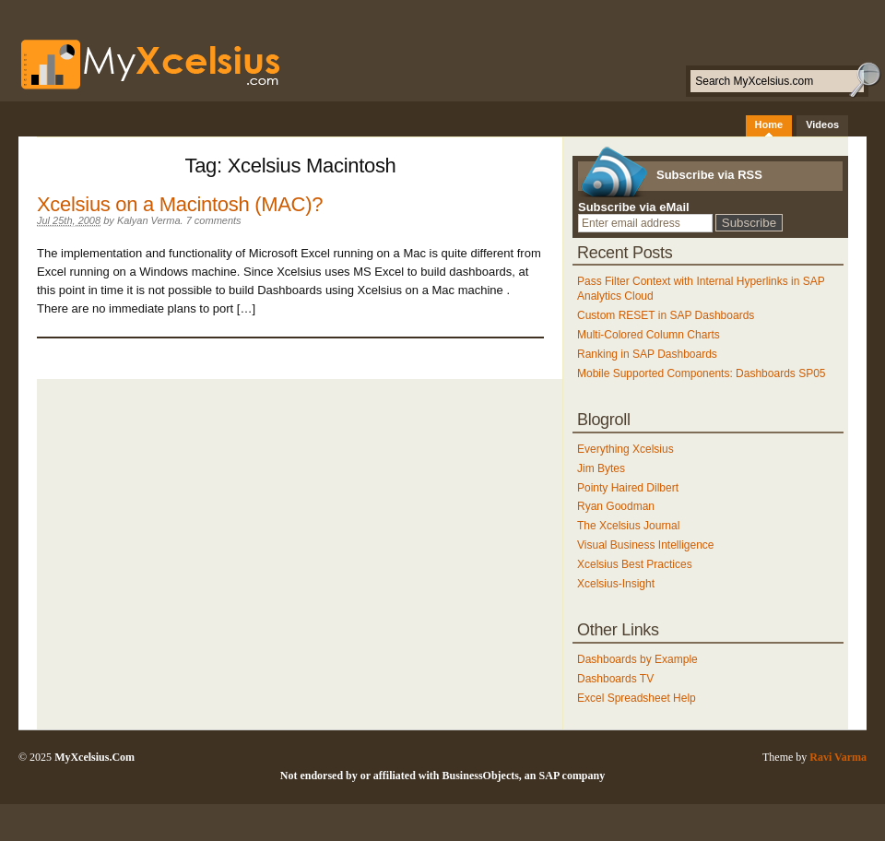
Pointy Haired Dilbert (627, 487)
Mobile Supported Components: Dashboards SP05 (701, 373)
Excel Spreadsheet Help (636, 698)
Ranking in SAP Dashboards (647, 354)
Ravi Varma (838, 757)
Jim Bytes (601, 468)
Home (769, 124)
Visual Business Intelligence (645, 545)
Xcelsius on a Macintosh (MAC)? (180, 204)
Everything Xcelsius (625, 449)
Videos (822, 124)
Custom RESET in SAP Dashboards (665, 315)
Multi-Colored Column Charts (648, 334)
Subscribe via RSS (709, 175)
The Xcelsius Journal (628, 525)
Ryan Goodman (616, 506)
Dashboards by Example (637, 659)
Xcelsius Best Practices (634, 564)
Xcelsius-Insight (616, 583)
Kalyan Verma (149, 220)
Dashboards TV (615, 678)
